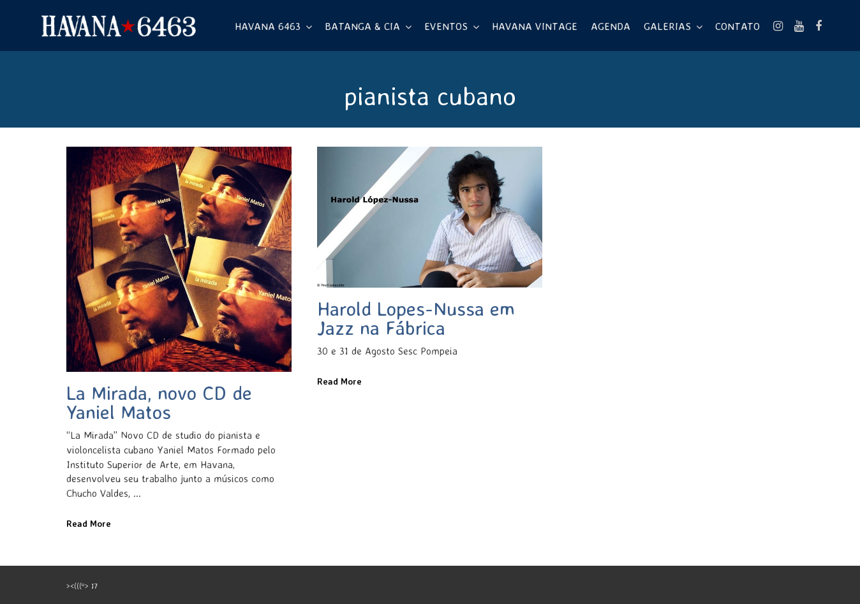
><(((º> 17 (82, 586)
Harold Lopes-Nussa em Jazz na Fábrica (416, 318)
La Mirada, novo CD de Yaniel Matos (159, 402)
